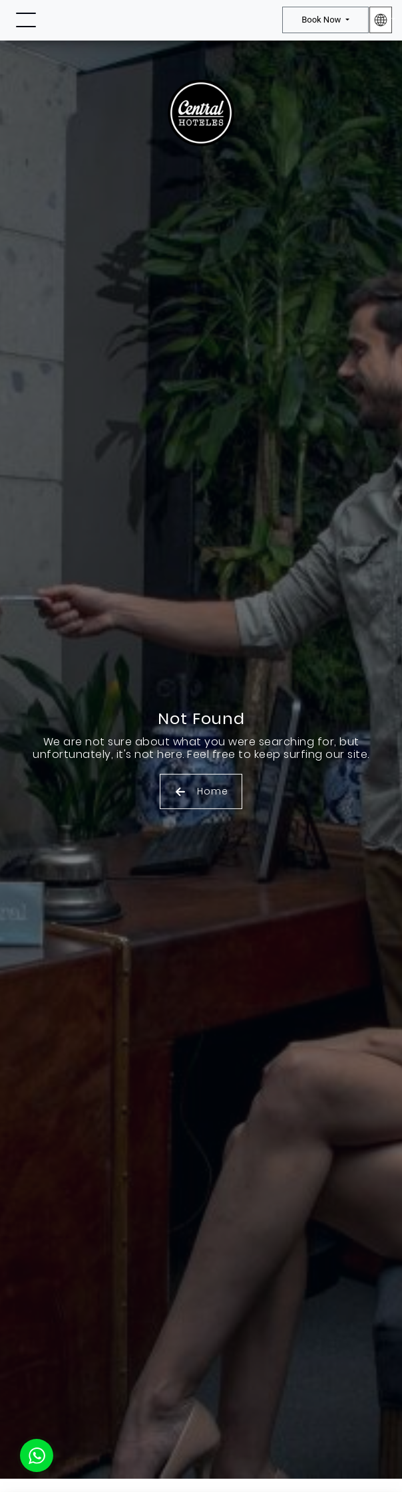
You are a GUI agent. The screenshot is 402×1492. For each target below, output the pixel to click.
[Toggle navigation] (26, 20)
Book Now (322, 20)
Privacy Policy (222, 1464)
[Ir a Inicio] (201, 22)
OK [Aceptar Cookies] (201, 1431)
